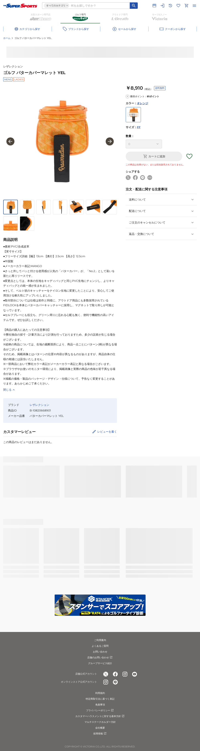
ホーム (6, 38)
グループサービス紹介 (100, 663)
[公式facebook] (115, 674)
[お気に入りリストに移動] (178, 5)
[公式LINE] (115, 682)
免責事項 (100, 704)
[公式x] (105, 674)
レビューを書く (107, 431)
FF (139, 127)
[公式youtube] (134, 674)
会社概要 (100, 727)
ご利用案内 (100, 640)
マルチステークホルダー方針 (100, 721)
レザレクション (13, 66)
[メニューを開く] (194, 5)
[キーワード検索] (134, 5)
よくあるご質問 (100, 645)
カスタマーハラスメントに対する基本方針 (100, 716)
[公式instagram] (125, 674)
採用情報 (100, 734)
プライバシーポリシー (100, 710)
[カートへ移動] (186, 5)
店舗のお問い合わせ (100, 658)
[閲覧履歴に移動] (170, 5)
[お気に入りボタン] (189, 156)
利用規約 (100, 692)
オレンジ (142, 103)
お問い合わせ (100, 651)
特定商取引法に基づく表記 (100, 698)
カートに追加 (154, 156)
